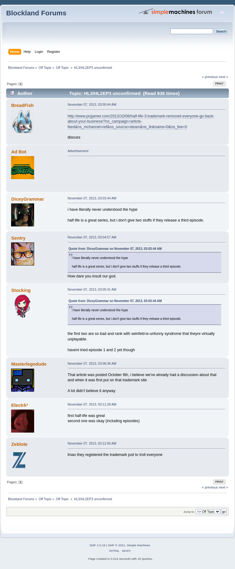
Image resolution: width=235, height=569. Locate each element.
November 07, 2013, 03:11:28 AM (92, 404)
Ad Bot (18, 151)
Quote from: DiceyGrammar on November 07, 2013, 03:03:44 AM (115, 248)
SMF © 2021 (116, 545)
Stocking (20, 290)
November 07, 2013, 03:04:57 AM (92, 237)
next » (223, 77)
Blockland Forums (36, 13)
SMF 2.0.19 (98, 545)
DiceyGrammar (27, 199)
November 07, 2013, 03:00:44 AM (92, 104)
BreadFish (22, 105)
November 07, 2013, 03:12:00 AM (92, 443)
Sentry (18, 238)
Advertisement (78, 151)
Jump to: (189, 511)
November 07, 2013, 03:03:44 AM (92, 198)
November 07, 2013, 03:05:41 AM (92, 289)
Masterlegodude (28, 364)
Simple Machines (138, 545)
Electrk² (19, 405)
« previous (210, 77)
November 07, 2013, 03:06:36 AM (92, 363)
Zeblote (19, 444)
